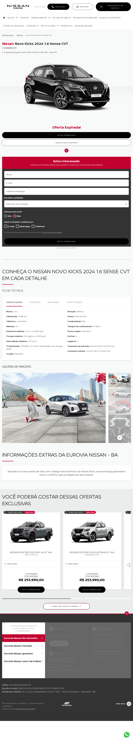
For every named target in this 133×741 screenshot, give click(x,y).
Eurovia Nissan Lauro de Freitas (23, 661)
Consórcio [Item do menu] (32, 26)
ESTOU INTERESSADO (66, 135)
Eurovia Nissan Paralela (23, 645)
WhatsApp (84, 6)
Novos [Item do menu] (12, 17)
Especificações (14, 302)
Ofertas (19, 35)
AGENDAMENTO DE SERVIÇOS (115, 6)
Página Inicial (7, 35)
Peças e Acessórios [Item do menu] (110, 17)
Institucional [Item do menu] (50, 26)
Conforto (35, 302)
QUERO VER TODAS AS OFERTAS (66, 606)
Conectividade (74, 302)
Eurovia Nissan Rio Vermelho (23, 638)
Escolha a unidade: (13, 197)
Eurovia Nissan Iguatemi (23, 653)
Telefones (60, 6)
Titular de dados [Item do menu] (61, 17)
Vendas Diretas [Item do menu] (40, 17)
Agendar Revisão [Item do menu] (84, 26)
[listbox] (66, 203)
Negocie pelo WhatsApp (66, 142)
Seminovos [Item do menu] (67, 26)
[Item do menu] (4, 17)
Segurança (53, 302)
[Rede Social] (129, 704)
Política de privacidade (52, 232)
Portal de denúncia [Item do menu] (13, 26)
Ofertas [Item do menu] (24, 17)
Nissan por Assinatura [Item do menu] (85, 17)
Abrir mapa (58, 643)
